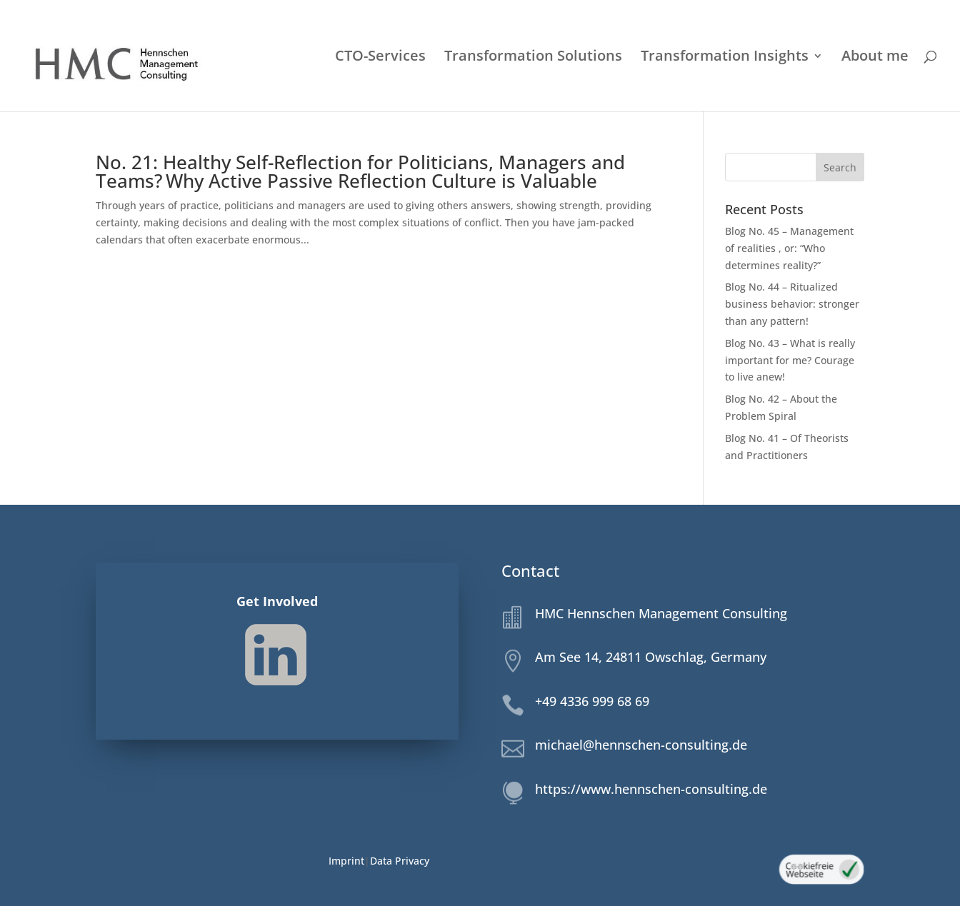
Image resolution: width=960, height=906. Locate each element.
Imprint (346, 860)
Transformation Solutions (533, 58)
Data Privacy (399, 860)
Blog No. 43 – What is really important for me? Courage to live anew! (790, 360)
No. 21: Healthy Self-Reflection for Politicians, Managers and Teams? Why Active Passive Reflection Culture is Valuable (360, 171)
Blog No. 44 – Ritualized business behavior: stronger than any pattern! (792, 304)
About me (875, 58)
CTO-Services (380, 58)
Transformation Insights (725, 58)
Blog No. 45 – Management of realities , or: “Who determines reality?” (789, 248)
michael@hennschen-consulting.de (641, 744)
